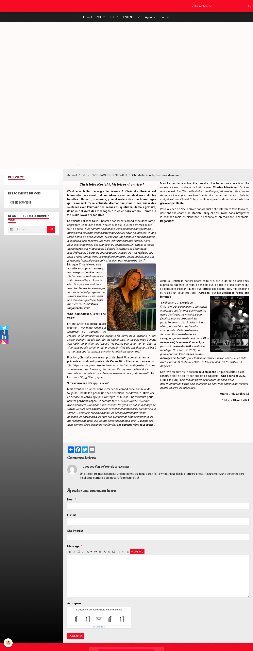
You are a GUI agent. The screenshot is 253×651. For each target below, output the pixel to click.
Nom (70, 501)
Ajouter (75, 637)
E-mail (71, 516)
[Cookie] (8, 642)
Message (73, 548)
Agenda (151, 17)
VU (99, 17)
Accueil (86, 17)
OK (51, 230)
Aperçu (137, 553)
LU (112, 17)
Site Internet (75, 532)
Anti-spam (74, 604)
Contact (166, 17)
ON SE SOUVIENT (20, 204)
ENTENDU (130, 17)
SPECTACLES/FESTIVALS (109, 177)
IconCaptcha (98, 628)
